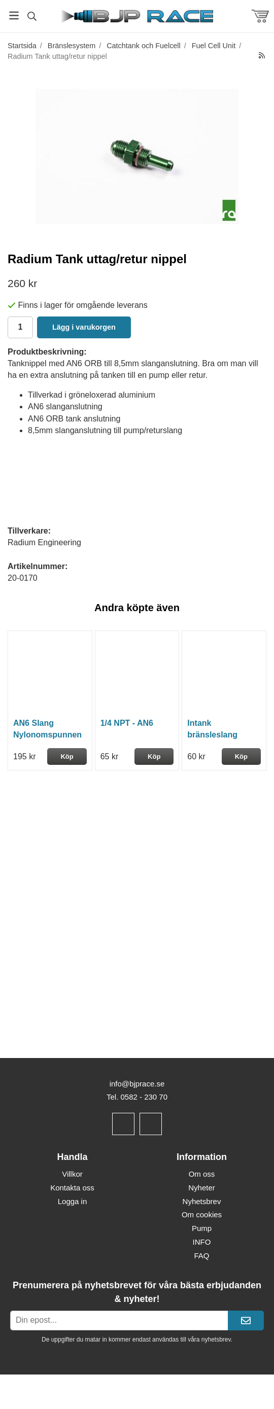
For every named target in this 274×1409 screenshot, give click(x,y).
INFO (202, 1242)
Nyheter (201, 1187)
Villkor (72, 1174)
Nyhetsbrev (202, 1201)
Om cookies (202, 1214)
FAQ (201, 1255)
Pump (202, 1228)
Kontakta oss (72, 1187)
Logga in (72, 1201)
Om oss (202, 1174)
